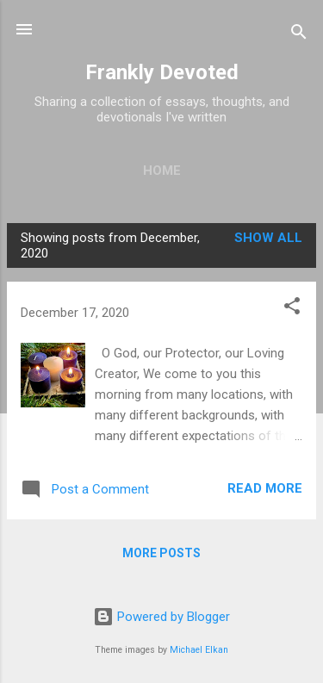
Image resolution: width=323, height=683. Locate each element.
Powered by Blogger (161, 616)
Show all (268, 237)
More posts (161, 553)
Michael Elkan (199, 649)
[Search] (299, 35)
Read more (264, 488)
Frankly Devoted (162, 72)
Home (162, 170)
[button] (292, 308)
